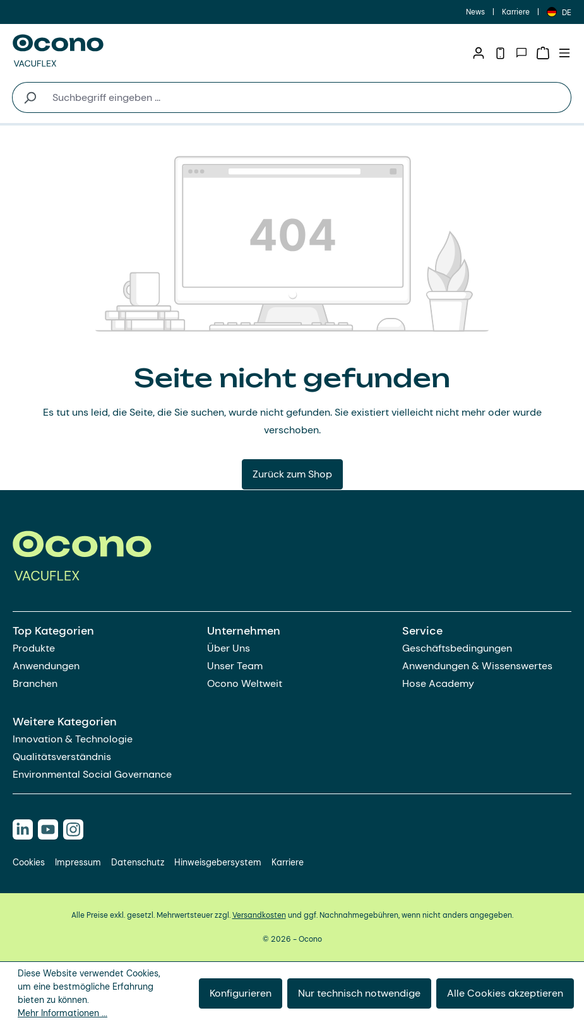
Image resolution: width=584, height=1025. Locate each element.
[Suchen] (29, 97)
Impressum (78, 862)
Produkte (34, 648)
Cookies (29, 862)
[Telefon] (500, 53)
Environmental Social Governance (92, 774)
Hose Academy (438, 683)
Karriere (516, 12)
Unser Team (235, 665)
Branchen (35, 683)
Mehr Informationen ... (62, 1013)
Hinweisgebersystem (217, 862)
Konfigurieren (240, 993)
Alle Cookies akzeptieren (505, 993)
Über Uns (228, 648)
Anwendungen (46, 665)
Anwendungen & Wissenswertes (477, 665)
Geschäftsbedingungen (457, 648)
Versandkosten (259, 915)
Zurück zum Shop (292, 474)
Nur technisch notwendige (359, 993)
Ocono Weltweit (244, 683)
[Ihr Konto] (479, 53)
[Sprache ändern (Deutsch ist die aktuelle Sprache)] (559, 12)
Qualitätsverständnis (62, 756)
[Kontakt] (521, 53)
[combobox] (309, 97)
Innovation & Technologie (73, 739)
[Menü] (564, 53)
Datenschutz (137, 862)
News (475, 12)
